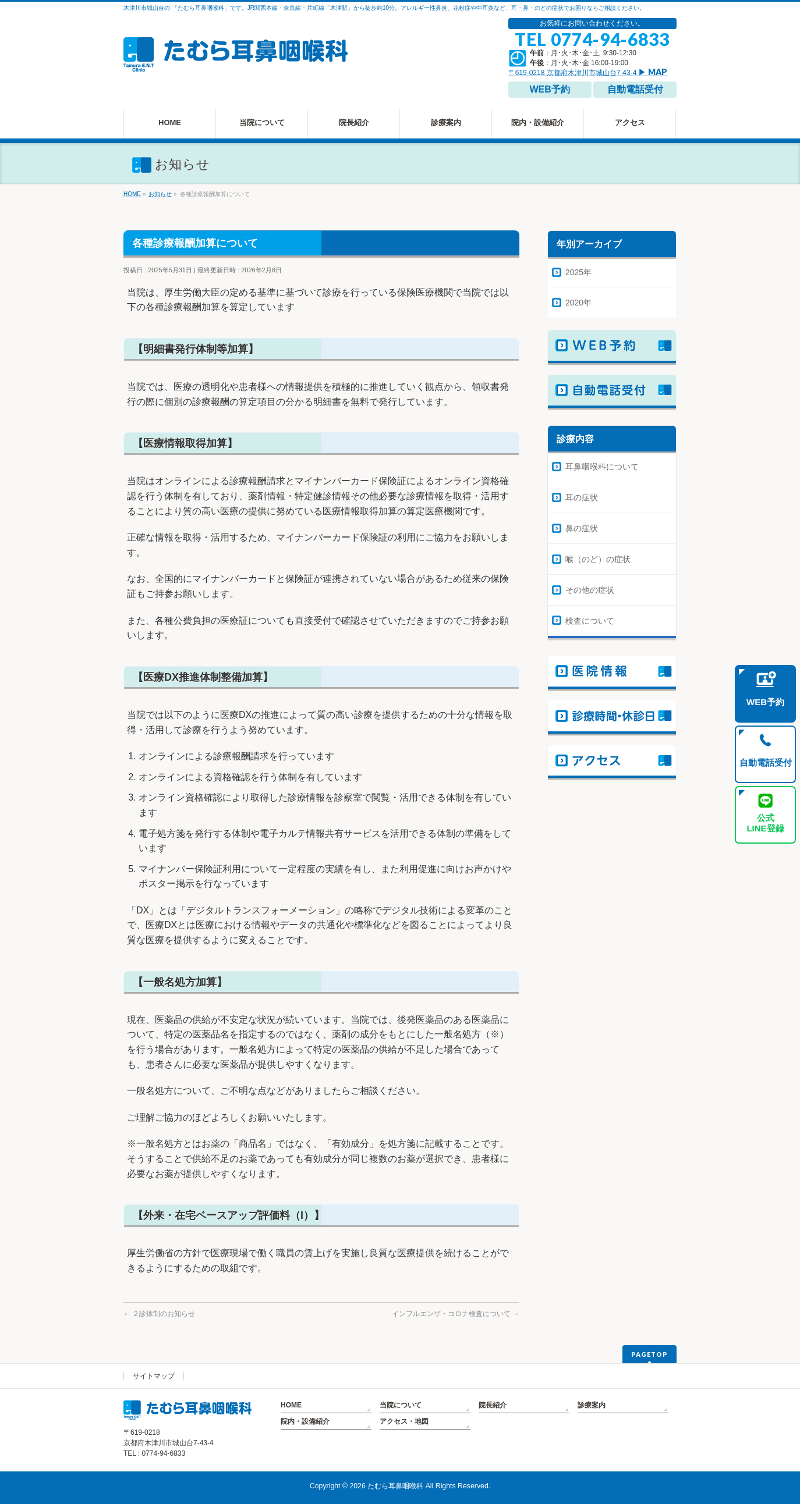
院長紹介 (493, 1405)
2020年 (578, 302)
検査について (589, 620)
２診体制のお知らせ (159, 1314)
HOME (291, 1405)
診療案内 (592, 1405)
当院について (401, 1405)
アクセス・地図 (404, 1421)
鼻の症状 (581, 528)
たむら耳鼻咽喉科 (395, 1486)
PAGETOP (649, 1354)
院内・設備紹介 (305, 1421)
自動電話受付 (635, 89)
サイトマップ (154, 1376)
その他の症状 (589, 590)
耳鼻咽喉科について (602, 466)
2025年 (578, 272)
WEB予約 (549, 89)
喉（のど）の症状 (598, 559)
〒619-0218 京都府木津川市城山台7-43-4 (588, 73)
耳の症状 (581, 497)
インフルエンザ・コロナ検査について (455, 1314)
